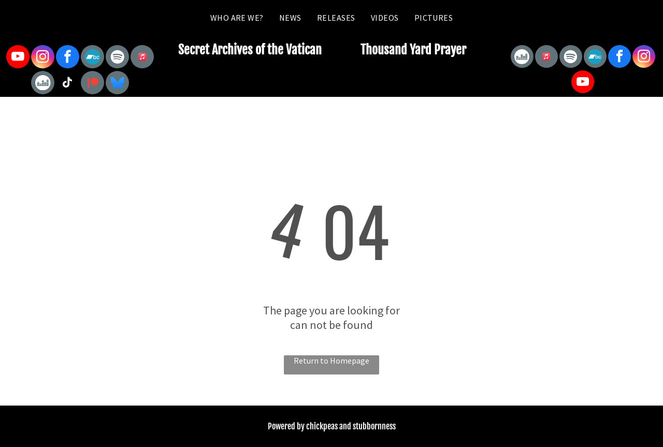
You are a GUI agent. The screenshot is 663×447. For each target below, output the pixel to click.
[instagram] (42, 58)
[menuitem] (237, 17)
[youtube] (18, 58)
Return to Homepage (331, 360)
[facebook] (67, 58)
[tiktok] (67, 84)
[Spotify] (117, 58)
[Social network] (92, 58)
